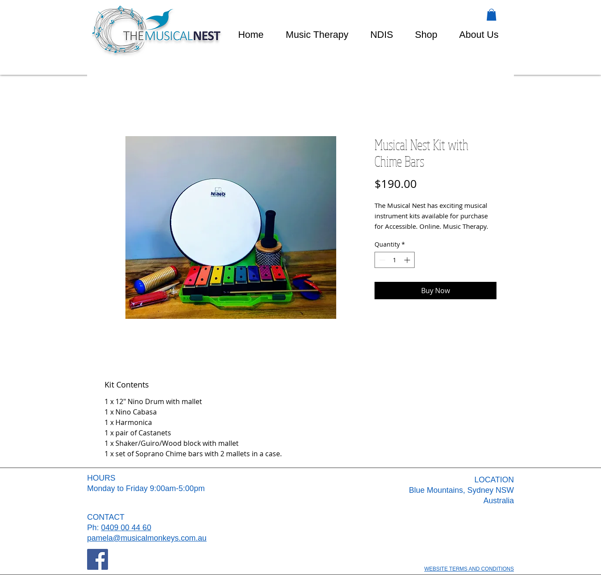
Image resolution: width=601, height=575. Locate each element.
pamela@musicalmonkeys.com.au (146, 538)
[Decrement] (381, 259)
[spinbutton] (394, 259)
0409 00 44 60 (126, 527)
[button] (491, 14)
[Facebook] (97, 559)
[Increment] (407, 259)
